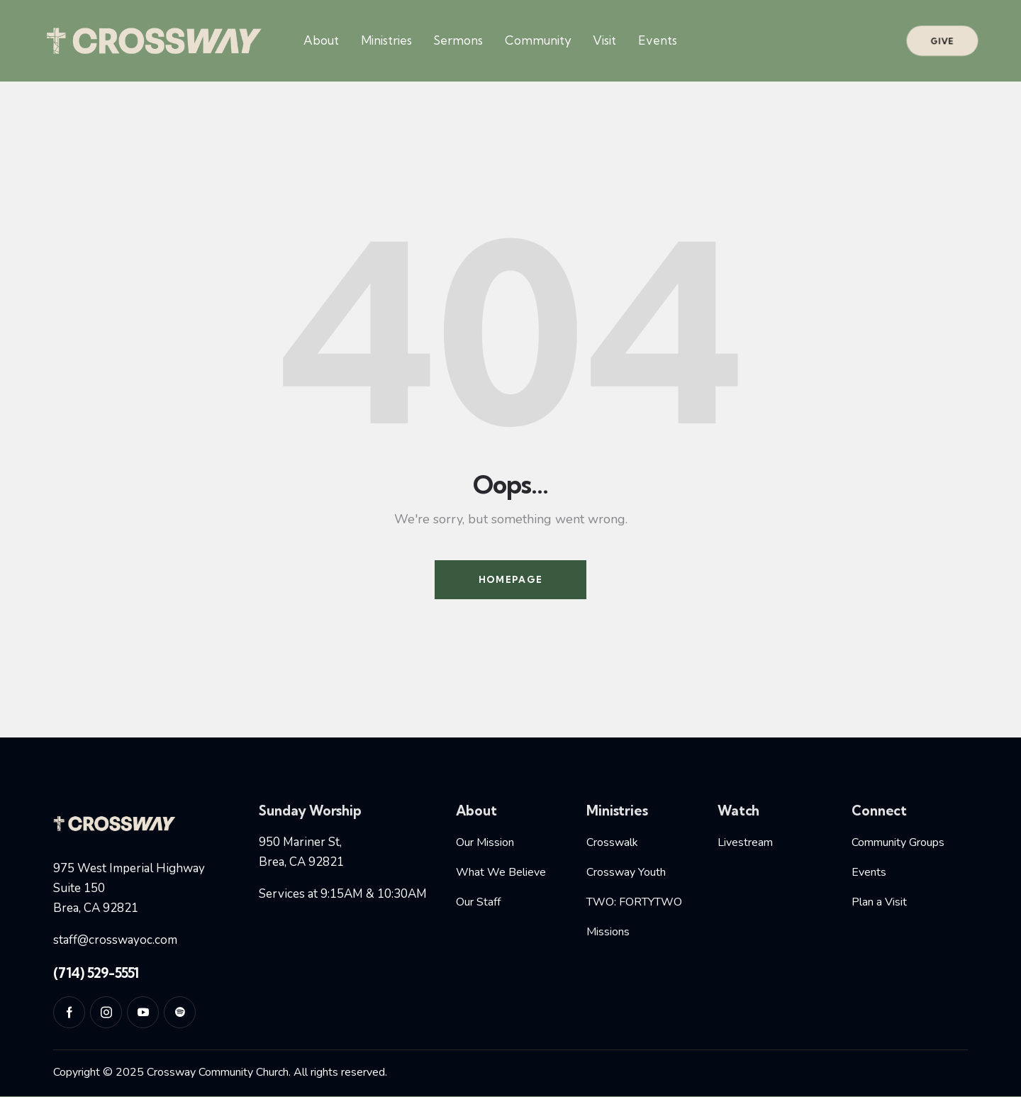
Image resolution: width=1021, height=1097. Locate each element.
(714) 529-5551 (96, 972)
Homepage (510, 579)
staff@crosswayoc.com (115, 940)
